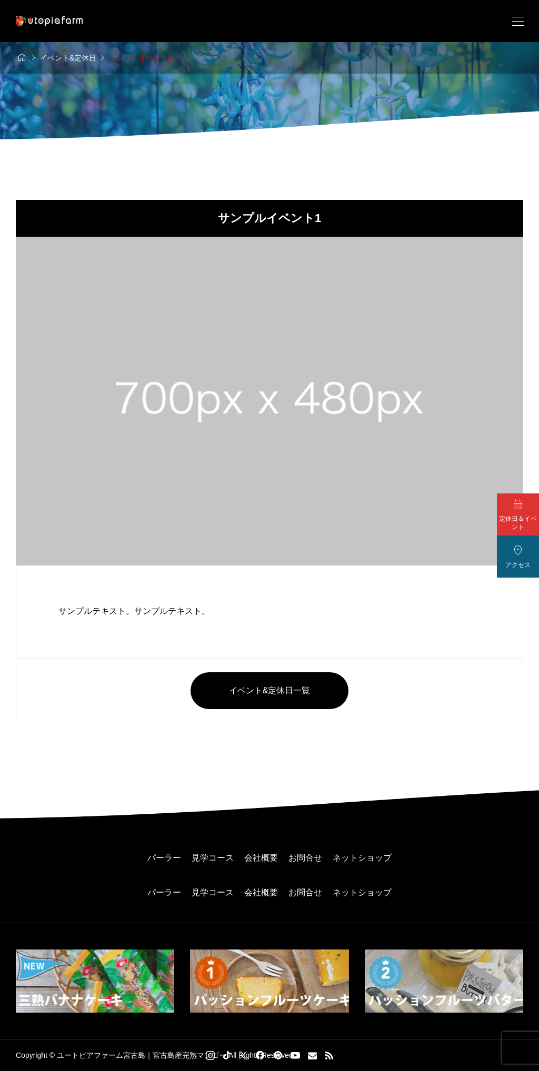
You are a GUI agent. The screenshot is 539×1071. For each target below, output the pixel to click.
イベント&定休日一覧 (270, 690)
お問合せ (305, 857)
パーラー (164, 857)
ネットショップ (362, 857)
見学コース (213, 857)
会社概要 (261, 857)
